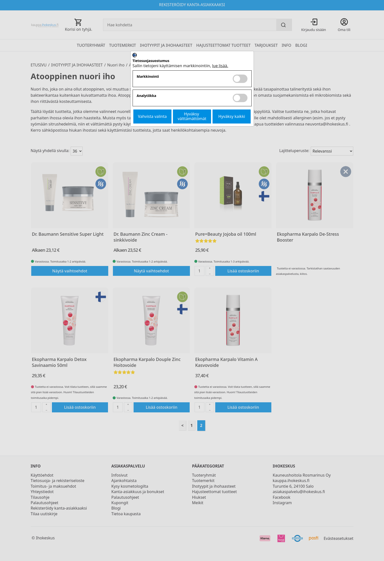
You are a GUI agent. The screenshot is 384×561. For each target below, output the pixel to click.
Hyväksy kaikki (231, 116)
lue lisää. (220, 65)
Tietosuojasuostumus (151, 61)
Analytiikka (146, 96)
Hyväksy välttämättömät (192, 116)
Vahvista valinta (152, 116)
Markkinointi (148, 77)
